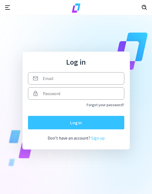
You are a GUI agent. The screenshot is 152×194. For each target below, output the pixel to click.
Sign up (98, 138)
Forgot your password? (105, 104)
